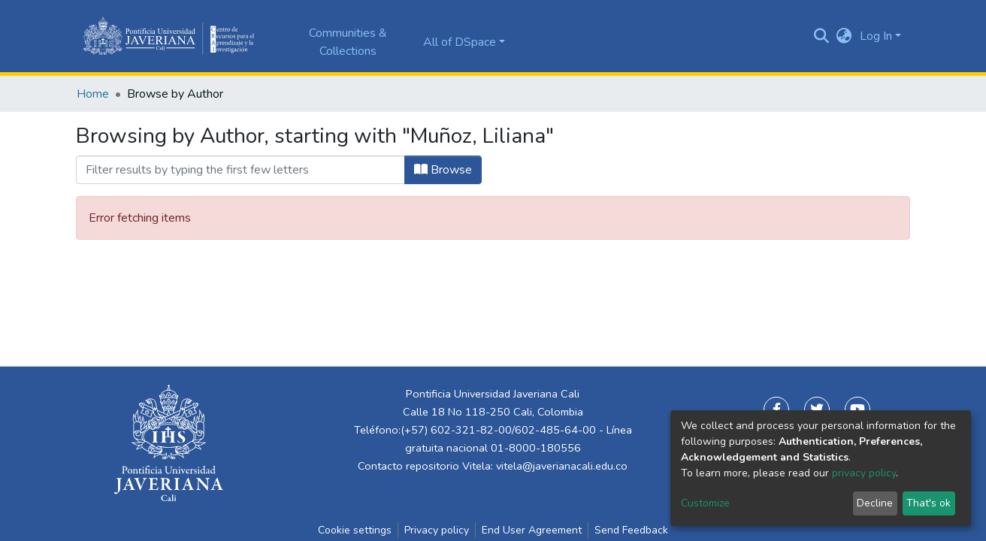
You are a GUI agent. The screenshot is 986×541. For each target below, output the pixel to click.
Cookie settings (355, 530)
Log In (876, 36)
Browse (443, 170)
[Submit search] (822, 36)
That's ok (928, 503)
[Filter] (240, 170)
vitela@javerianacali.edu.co (562, 465)
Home (93, 94)
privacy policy (864, 473)
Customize (705, 503)
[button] (844, 36)
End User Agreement (532, 530)
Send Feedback (631, 530)
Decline (875, 503)
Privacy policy (436, 530)
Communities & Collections (348, 42)
